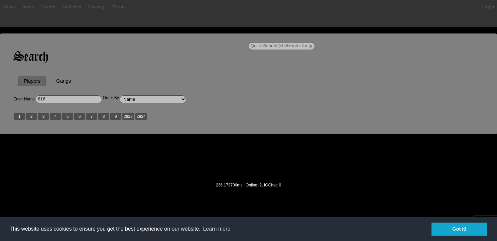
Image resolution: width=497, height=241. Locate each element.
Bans (109, 38)
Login (406, 38)
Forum (217, 38)
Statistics (169, 38)
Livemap (195, 38)
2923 (209, 148)
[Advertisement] (248, 194)
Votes (126, 38)
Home (91, 38)
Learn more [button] (216, 229)
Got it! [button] (460, 229)
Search (146, 38)
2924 (222, 148)
